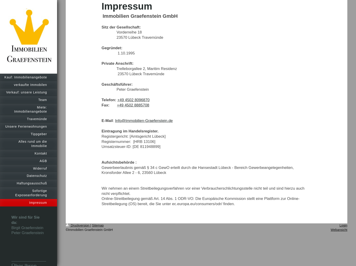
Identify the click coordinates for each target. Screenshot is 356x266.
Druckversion (78, 225)
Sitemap (98, 225)
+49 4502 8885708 (133, 105)
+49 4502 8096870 (133, 100)
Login (343, 225)
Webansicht (339, 230)
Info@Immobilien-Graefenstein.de (144, 121)
